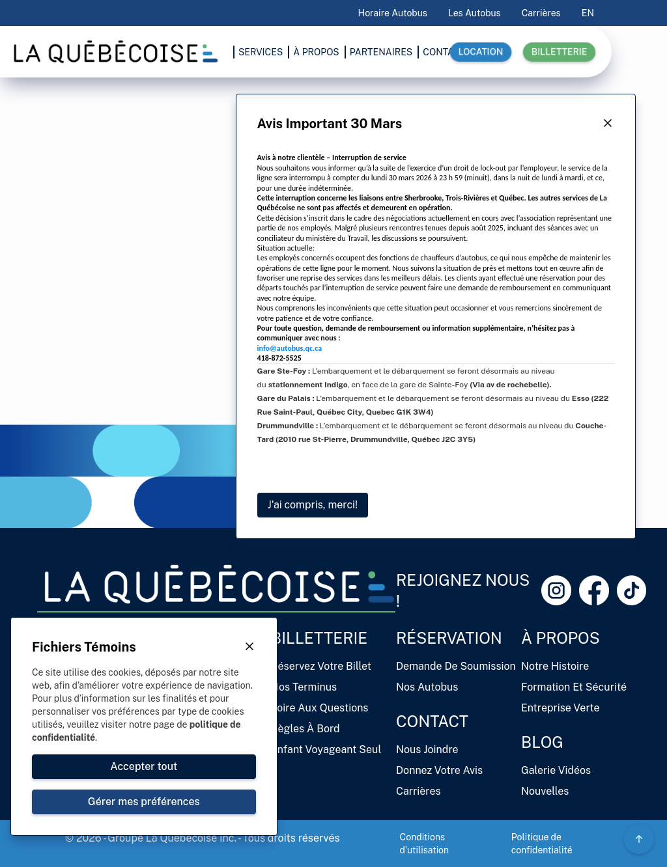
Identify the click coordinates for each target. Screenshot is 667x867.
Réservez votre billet (321, 666)
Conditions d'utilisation (424, 843)
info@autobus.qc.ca (289, 348)
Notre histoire (555, 666)
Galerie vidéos (556, 770)
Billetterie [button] (559, 52)
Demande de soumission (456, 666)
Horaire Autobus (392, 13)
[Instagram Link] (556, 590)
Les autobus (474, 13)
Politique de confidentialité (542, 843)
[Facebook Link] (594, 590)
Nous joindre (427, 749)
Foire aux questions (319, 708)
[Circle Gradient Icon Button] (639, 839)
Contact (432, 721)
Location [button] (481, 52)
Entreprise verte (560, 708)
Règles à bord (305, 728)
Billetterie (319, 638)
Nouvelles (545, 791)
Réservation (449, 638)
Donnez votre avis (439, 770)
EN (588, 13)
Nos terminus (304, 687)
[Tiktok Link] (632, 590)
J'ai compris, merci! (313, 505)
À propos (560, 638)
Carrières (541, 13)
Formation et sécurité (574, 687)
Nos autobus (427, 687)
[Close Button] (607, 123)
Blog (542, 742)
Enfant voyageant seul (326, 749)
